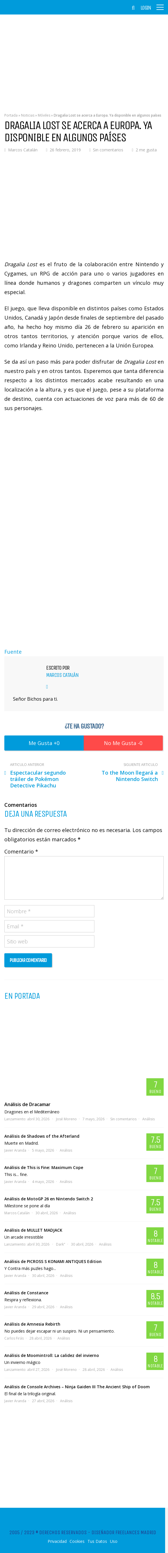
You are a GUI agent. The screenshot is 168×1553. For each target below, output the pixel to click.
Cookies (77, 1541)
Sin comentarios (108, 150)
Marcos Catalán (23, 150)
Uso (113, 1541)
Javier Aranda (15, 1150)
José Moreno (66, 1119)
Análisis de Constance (26, 1292)
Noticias (27, 115)
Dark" (60, 1244)
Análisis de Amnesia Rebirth (32, 1324)
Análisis (148, 1119)
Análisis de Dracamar (27, 1104)
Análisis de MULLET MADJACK (33, 1230)
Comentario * (21, 851)
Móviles (44, 115)
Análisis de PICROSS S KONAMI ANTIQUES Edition (53, 1261)
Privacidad (57, 1541)
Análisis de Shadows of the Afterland (41, 1136)
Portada (11, 115)
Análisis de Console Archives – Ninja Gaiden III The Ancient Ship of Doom (77, 1386)
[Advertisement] (84, 59)
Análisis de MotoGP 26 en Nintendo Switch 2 (48, 1199)
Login (146, 8)
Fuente (13, 651)
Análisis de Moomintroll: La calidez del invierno (51, 1355)
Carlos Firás (14, 1338)
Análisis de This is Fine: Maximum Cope (43, 1167)
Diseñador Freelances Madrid (124, 1532)
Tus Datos (97, 1541)
